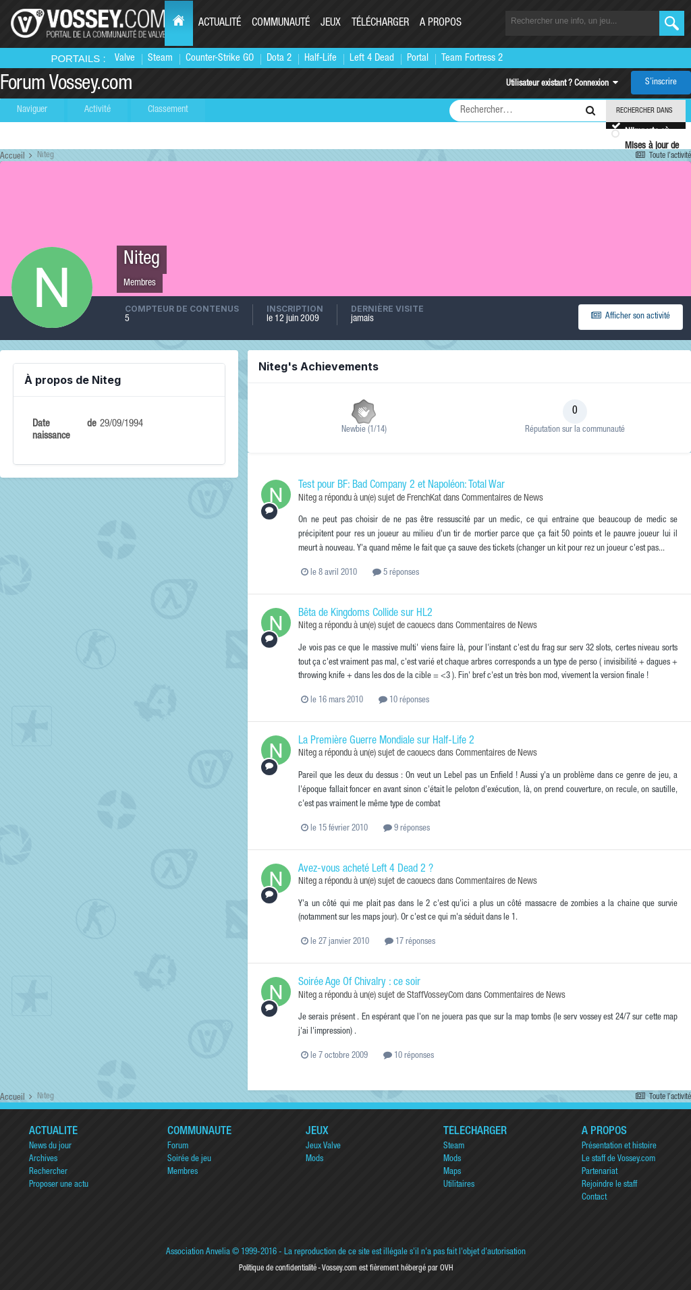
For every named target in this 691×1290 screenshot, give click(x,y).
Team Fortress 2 (472, 58)
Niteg (307, 498)
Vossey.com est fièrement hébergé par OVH (387, 1268)
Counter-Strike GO (220, 58)
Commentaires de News (502, 498)
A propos (441, 23)
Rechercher (48, 1172)
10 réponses (404, 700)
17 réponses (410, 942)
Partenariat (599, 1172)
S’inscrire (661, 82)
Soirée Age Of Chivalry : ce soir (359, 983)
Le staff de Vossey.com (618, 1159)
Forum (177, 1146)
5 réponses (395, 573)
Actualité (219, 23)
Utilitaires (458, 1185)
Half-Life (320, 58)
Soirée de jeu (189, 1159)
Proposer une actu (58, 1185)
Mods (314, 1159)
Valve (125, 58)
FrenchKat (424, 498)
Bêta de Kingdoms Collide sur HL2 (365, 614)
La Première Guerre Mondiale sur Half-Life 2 (386, 741)
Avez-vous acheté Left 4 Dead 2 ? (365, 869)
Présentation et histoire (619, 1146)
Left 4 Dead (372, 58)
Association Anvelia (198, 1252)
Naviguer (32, 110)
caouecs (421, 626)
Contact (594, 1198)
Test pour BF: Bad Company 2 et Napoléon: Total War (401, 485)
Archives (43, 1159)
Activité (97, 110)
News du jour (50, 1146)
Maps (452, 1172)
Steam (160, 58)
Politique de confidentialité (277, 1268)
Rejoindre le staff (609, 1185)
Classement (168, 110)
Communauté (281, 23)
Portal (418, 58)
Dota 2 (279, 58)
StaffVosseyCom (435, 996)
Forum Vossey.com (66, 85)
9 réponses (406, 828)
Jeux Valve (323, 1146)
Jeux (331, 23)
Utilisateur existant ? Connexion (562, 84)
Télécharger (380, 23)
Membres (182, 1172)
